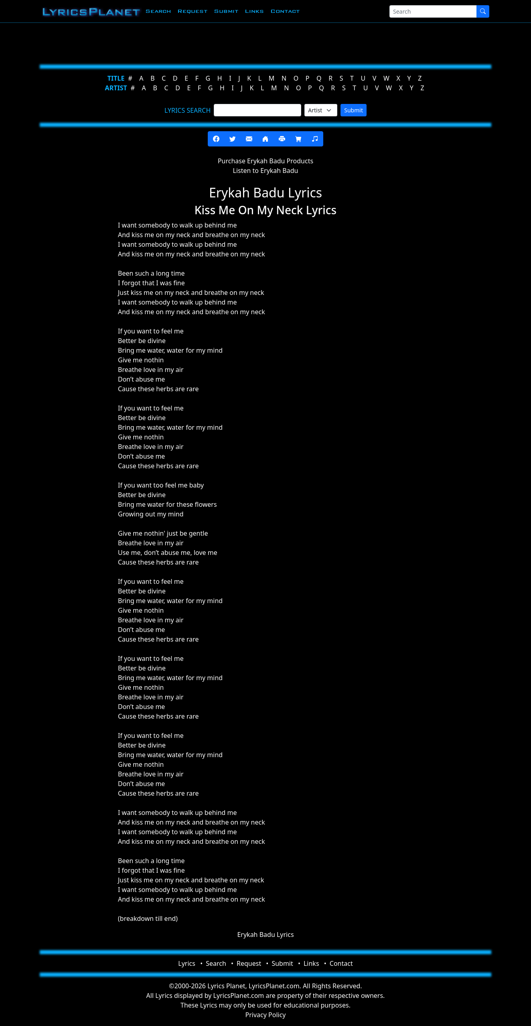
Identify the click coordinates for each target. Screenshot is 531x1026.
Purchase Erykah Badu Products (265, 160)
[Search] (433, 11)
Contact (285, 11)
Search (158, 11)
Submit (226, 11)
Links (254, 11)
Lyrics (186, 963)
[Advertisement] (262, 42)
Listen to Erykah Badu (265, 170)
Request (192, 11)
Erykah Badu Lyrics (265, 934)
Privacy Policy (265, 1014)
